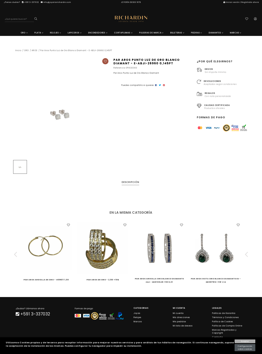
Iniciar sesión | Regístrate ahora (241, 2)
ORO (24, 32)
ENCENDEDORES (97, 32)
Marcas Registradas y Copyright (224, 331)
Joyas (137, 313)
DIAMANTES (216, 32)
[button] (15, 254)
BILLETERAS (177, 32)
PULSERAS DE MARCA (151, 32)
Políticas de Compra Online (227, 325)
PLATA (38, 32)
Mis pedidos (179, 321)
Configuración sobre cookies (245, 347)
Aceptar (245, 341)
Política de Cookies (222, 321)
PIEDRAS (196, 32)
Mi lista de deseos (182, 325)
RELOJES (55, 32)
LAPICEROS (75, 32)
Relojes (137, 317)
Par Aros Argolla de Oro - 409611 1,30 (46, 279)
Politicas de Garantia (223, 313)
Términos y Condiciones (225, 317)
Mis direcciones (181, 317)
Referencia (119, 67)
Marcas (138, 321)
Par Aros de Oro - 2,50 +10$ (103, 279)
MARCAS (235, 32)
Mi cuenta (178, 313)
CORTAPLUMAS (123, 32)
